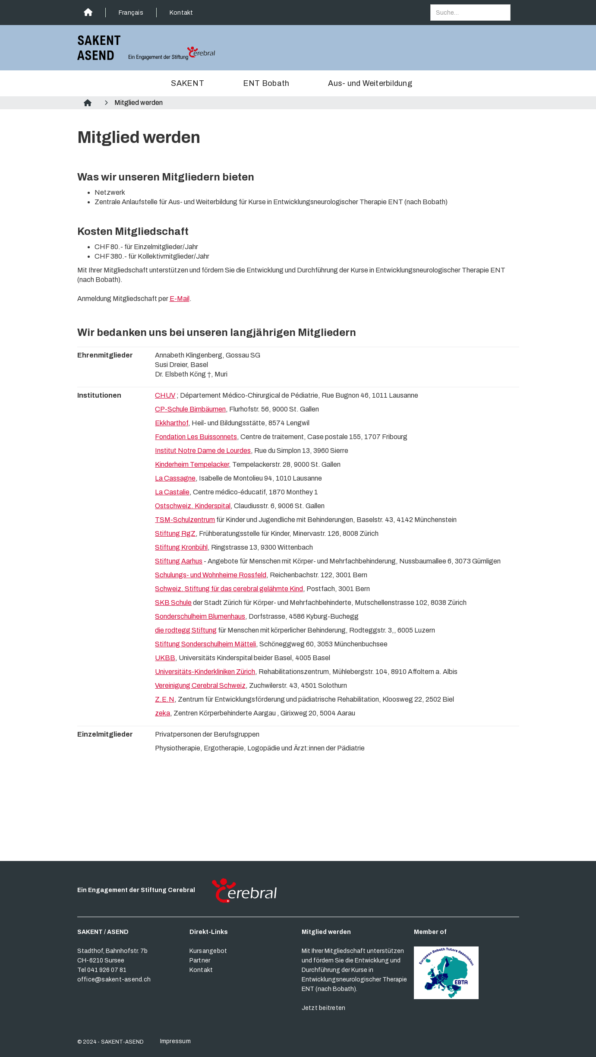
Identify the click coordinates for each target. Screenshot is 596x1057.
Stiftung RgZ (175, 533)
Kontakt (181, 12)
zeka (162, 713)
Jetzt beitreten (324, 1008)
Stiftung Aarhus (178, 561)
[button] (194, 83)
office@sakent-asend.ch (114, 979)
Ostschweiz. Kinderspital (192, 506)
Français (131, 12)
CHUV (165, 395)
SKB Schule (173, 602)
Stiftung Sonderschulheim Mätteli (205, 644)
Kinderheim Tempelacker (192, 464)
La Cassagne (175, 478)
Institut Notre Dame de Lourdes (203, 450)
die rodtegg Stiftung (186, 630)
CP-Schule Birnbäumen (190, 409)
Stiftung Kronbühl (181, 547)
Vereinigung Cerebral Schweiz (200, 685)
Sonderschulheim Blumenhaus (200, 616)
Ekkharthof (171, 423)
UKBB (165, 657)
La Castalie (172, 492)
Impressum (175, 1041)
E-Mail (179, 298)
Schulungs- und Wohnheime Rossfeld (210, 575)
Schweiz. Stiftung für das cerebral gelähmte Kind (229, 588)
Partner (200, 960)
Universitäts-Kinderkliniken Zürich (205, 671)
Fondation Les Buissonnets (196, 436)
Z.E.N (164, 699)
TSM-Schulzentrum (185, 519)
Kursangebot (208, 951)
